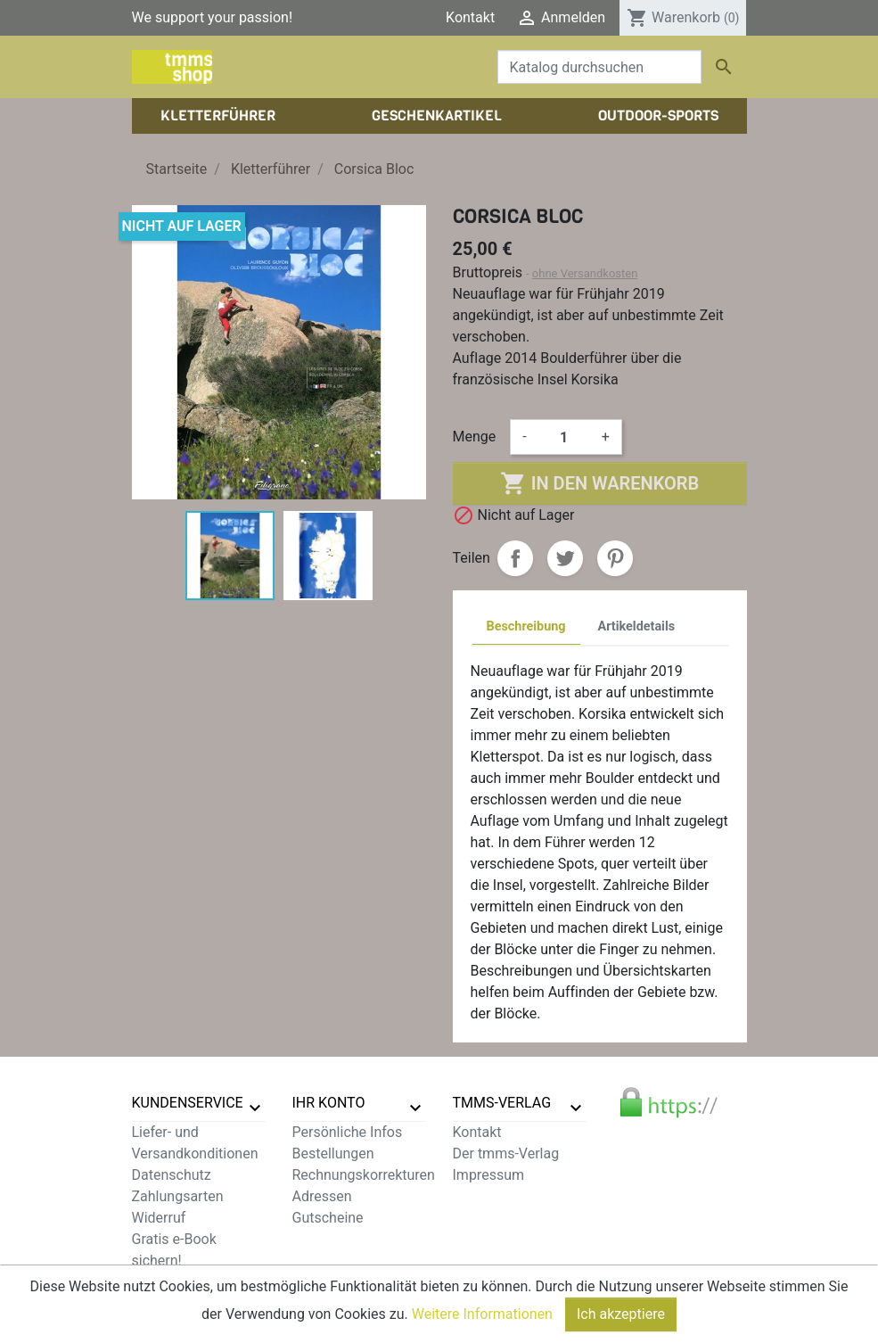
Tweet (565, 558)
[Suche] (599, 67)
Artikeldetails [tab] (637, 626)
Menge (474, 436)
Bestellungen (333, 1153)
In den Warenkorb (599, 483)
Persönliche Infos (347, 1132)
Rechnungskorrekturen (363, 1174)
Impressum (489, 1174)
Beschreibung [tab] (526, 626)
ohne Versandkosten (585, 273)
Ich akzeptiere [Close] (621, 1318)
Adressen (322, 1196)
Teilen (515, 558)
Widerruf (159, 1217)
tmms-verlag (502, 1102)
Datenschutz (171, 1174)
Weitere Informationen (482, 1318)
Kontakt (470, 17)
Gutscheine (328, 1217)
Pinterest (615, 558)
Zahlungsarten (178, 1196)
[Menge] (564, 437)
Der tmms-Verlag (506, 1153)
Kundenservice (187, 1102)
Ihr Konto (328, 1102)
